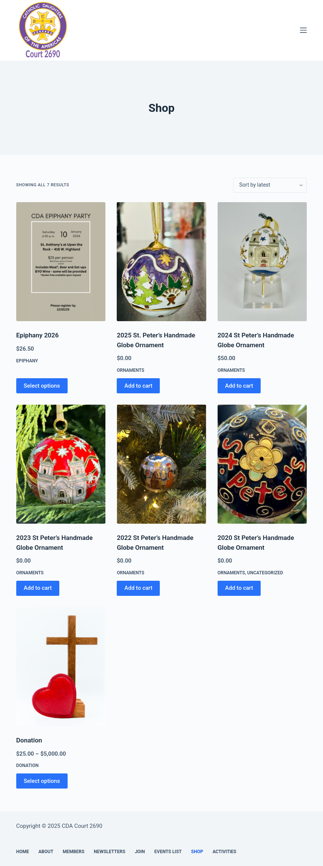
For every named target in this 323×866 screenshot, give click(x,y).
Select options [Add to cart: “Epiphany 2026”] (42, 385)
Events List (168, 851)
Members (73, 851)
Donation (29, 740)
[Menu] (303, 30)
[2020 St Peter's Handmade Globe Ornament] (262, 464)
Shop (197, 851)
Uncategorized (265, 572)
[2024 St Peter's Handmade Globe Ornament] (262, 261)
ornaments (130, 370)
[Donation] (61, 666)
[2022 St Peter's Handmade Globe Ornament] (161, 464)
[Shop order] (270, 185)
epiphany (27, 360)
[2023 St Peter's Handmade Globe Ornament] (61, 464)
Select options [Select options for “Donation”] (42, 781)
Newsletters (109, 851)
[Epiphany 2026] (61, 261)
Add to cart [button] (138, 385)
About (46, 851)
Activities (224, 851)
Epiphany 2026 (37, 335)
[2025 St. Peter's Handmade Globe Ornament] (161, 261)
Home (22, 851)
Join (140, 851)
